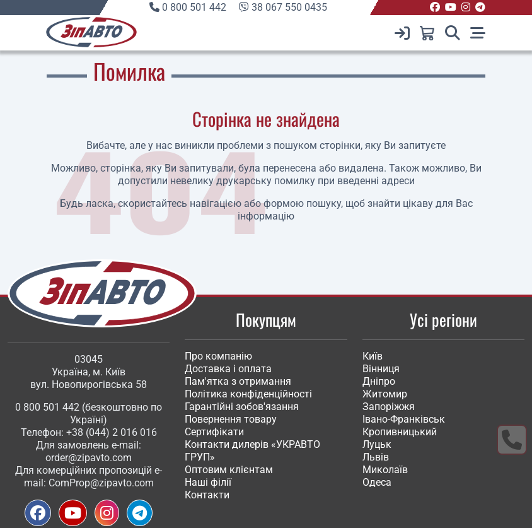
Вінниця (381, 369)
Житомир (384, 394)
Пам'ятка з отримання (238, 381)
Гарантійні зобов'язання (242, 407)
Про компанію (218, 356)
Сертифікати (214, 432)
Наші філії (208, 482)
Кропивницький (399, 432)
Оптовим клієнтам (229, 470)
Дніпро (378, 381)
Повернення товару (231, 419)
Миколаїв (385, 470)
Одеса (376, 482)
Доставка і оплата (228, 369)
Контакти (207, 495)
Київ (372, 356)
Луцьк (376, 444)
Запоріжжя (388, 407)
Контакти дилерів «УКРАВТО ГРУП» (252, 450)
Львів (375, 457)
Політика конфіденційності (248, 394)
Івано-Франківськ (403, 419)
